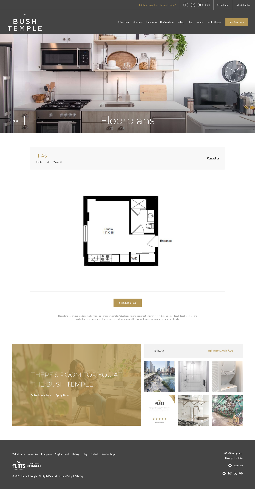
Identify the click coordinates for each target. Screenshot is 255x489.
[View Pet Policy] (235, 466)
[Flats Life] (18, 466)
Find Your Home (236, 21)
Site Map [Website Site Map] (79, 476)
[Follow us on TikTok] (207, 5)
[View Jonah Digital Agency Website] (34, 466)
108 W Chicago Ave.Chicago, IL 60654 (233, 455)
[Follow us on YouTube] (200, 5)
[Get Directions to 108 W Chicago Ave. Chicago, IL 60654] (157, 5)
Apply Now (62, 395)
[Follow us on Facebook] (185, 5)
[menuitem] (124, 22)
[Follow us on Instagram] (193, 5)
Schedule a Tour (41, 395)
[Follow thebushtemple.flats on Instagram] (193, 351)
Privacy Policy (65, 476)
